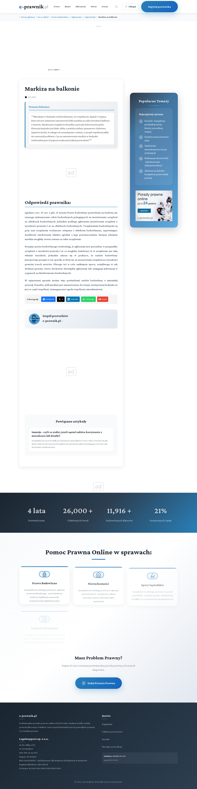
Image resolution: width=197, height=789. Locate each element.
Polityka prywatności (112, 731)
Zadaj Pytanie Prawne (98, 683)
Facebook (48, 299)
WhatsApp (88, 299)
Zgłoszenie (76, 17)
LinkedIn (73, 299)
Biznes (68, 6)
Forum (105, 6)
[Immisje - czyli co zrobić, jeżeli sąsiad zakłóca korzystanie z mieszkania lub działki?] (71, 440)
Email (103, 299)
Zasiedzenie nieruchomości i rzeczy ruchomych (155, 149)
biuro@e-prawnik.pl (112, 746)
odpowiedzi (90, 17)
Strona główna (28, 17)
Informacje (81, 6)
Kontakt (106, 739)
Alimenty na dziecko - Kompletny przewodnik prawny (156, 174)
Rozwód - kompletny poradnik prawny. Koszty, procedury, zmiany (154, 126)
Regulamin (107, 724)
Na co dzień (43, 17)
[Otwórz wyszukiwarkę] (116, 7)
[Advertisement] (98, 48)
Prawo (57, 6)
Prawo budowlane (60, 17)
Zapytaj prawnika (159, 6)
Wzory (94, 6)
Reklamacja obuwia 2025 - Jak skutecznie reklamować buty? (156, 162)
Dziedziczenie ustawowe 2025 (156, 139)
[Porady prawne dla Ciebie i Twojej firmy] (153, 220)
